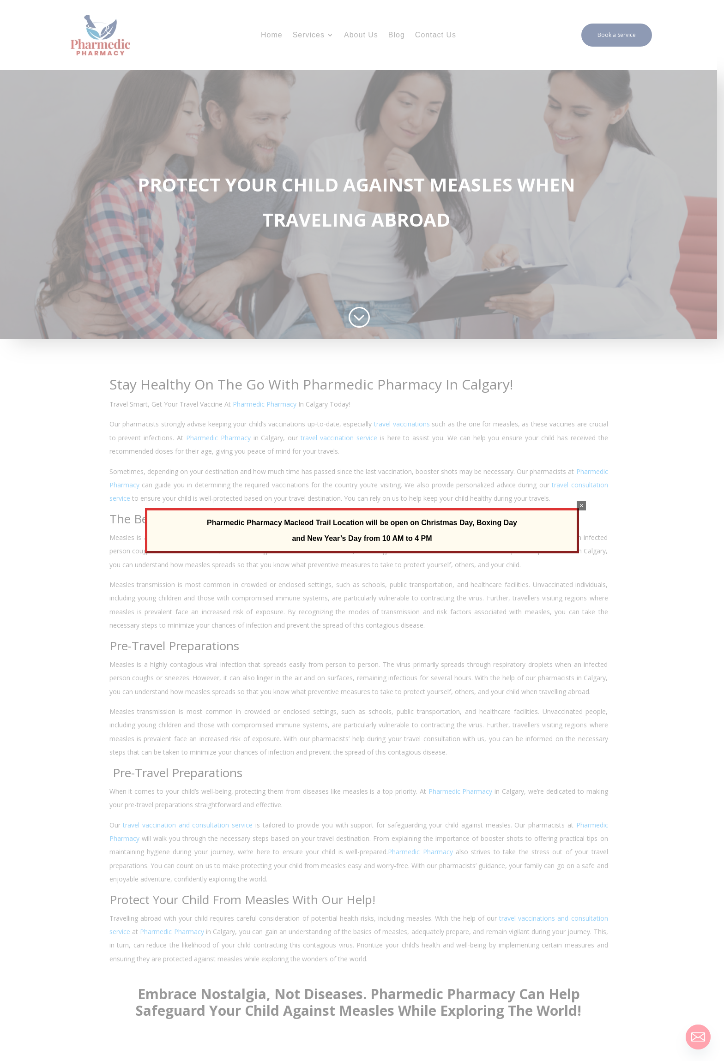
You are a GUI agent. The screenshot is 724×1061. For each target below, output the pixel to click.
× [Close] (581, 506)
